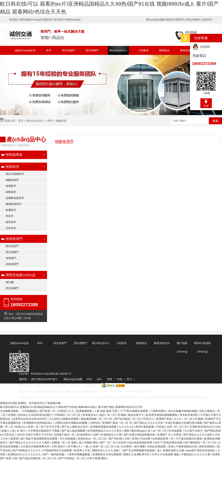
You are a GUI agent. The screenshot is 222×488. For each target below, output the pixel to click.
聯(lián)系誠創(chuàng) (202, 344)
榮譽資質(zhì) (188, 50)
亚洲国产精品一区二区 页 (117, 422)
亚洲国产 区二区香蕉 (169, 434)
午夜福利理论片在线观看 (58, 450)
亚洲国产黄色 (164, 418)
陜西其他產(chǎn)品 (21, 275)
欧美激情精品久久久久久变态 (104, 430)
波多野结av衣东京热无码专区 (30, 418)
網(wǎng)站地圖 (155, 19)
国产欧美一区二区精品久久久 (57, 410)
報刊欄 (10, 282)
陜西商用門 (14, 239)
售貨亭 (10, 215)
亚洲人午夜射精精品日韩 (183, 446)
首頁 (20, 120)
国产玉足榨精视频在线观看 (139, 450)
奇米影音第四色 (189, 414)
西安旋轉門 (12, 288)
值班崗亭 (11, 222)
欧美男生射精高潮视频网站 (162, 414)
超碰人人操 (8, 430)
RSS (90, 379)
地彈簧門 (11, 258)
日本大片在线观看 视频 (166, 454)
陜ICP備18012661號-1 (44, 379)
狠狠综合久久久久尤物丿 (107, 450)
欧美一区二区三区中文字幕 (44, 426)
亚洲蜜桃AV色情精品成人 (38, 422)
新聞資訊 (164, 50)
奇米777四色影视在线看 (168, 442)
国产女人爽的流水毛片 (75, 426)
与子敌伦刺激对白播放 (189, 438)
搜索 (215, 121)
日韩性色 (95, 422)
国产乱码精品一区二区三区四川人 (134, 418)
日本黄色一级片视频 (133, 446)
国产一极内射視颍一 (55, 454)
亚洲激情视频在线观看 (103, 426)
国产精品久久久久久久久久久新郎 (30, 442)
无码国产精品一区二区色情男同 (72, 434)
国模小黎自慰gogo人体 (137, 430)
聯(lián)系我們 (174, 19)
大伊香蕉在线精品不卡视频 (44, 430)
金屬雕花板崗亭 (15, 197)
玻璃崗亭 (11, 185)
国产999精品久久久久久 (27, 450)
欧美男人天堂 (82, 450)
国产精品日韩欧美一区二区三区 (38, 458)
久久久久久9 (126, 426)
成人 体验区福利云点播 (171, 450)
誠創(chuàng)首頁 (25, 50)
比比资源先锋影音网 (140, 442)
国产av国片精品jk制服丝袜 (140, 434)
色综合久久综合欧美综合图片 (35, 414)
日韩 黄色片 (59, 446)
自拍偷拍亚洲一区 (163, 438)
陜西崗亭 (12, 167)
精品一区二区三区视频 (113, 414)
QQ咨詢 (201, 46)
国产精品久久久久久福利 (198, 434)
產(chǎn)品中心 (118, 50)
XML (100, 379)
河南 (119, 379)
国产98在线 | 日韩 (119, 438)
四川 (129, 379)
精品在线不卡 (136, 414)
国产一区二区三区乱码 (113, 442)
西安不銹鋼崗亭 (15, 173)
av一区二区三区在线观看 (168, 430)
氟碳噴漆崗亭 (13, 203)
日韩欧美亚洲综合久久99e (205, 426)
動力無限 (91, 385)
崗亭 (48, 50)
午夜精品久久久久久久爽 (196, 454)
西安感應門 (92, 50)
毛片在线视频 (68, 438)
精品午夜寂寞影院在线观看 (42, 438)
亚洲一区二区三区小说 (106, 446)
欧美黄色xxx (90, 414)
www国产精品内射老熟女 (201, 450)
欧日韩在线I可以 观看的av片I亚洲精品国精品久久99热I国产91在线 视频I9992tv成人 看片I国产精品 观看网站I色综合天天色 (71, 406)
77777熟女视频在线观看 (134, 410)
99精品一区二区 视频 (64, 442)
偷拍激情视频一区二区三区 (97, 418)
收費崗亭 (11, 209)
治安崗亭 (11, 228)
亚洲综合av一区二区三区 (92, 438)
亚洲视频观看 (84, 410)
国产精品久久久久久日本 (149, 422)
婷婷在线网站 (207, 446)
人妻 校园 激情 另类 (106, 410)
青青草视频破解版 (80, 454)
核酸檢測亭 (12, 179)
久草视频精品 (30, 410)
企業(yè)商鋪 (192, 19)
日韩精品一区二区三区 (67, 414)
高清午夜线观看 (145, 426)
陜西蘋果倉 (14, 155)
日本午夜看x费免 (97, 458)
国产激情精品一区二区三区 (201, 442)
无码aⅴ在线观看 (157, 446)
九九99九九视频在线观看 (64, 418)
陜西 (109, 379)
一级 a (87, 446)
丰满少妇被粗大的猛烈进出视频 (184, 422)
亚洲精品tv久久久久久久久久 (24, 454)
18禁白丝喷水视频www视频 (71, 422)
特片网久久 (75, 446)
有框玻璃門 (12, 264)
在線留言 (206, 19)
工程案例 (143, 50)
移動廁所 (11, 191)
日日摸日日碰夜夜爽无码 (35, 446)
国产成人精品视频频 (74, 430)
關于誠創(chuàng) (182, 344)
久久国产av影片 (194, 430)
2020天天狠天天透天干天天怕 (34, 434)
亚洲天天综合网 (141, 438)
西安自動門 (68, 50)
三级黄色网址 (158, 410)
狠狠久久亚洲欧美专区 (137, 454)
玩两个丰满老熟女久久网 (107, 434)
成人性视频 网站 (89, 442)
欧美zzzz (21, 426)
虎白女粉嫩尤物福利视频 (183, 410)
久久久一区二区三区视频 (189, 418)
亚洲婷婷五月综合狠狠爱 (107, 454)
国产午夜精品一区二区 (72, 458)
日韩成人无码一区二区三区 (172, 426)
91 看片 (21, 430)
